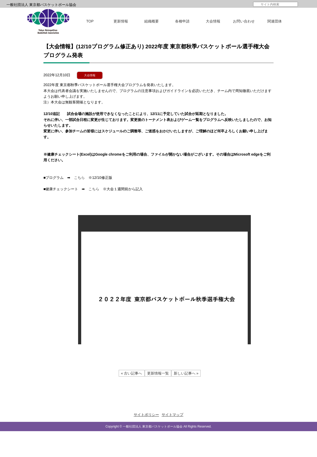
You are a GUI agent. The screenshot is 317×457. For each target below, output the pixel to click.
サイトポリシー (146, 415)
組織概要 (151, 21)
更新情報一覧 (158, 373)
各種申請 (182, 21)
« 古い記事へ (131, 373)
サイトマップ (172, 415)
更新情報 (121, 21)
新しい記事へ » (186, 373)
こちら (79, 178)
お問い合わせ (244, 21)
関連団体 (274, 21)
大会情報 (213, 21)
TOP (90, 21)
